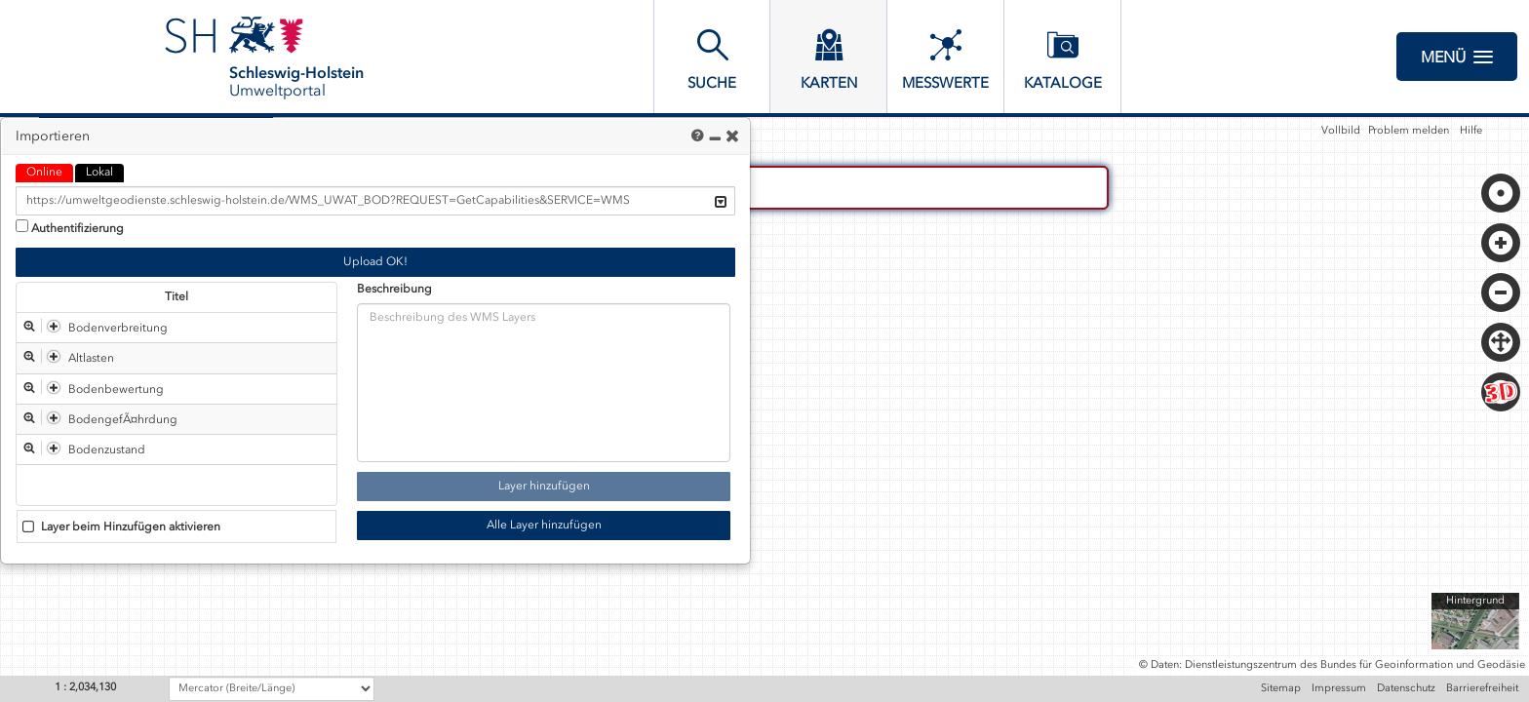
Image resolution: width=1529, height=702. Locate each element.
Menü (1457, 56)
